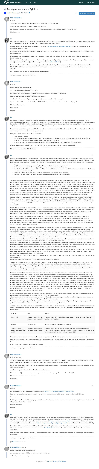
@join (24, 447)
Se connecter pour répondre (87, 13)
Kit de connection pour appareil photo (60, 421)
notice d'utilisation (54, 62)
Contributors (62, 461)
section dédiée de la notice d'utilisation (59, 46)
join (11, 38)
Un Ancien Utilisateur (15, 17)
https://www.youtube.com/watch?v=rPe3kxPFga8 (59, 391)
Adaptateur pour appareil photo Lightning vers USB (52, 423)
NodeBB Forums (52, 461)
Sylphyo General (11, 13)
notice (92, 129)
